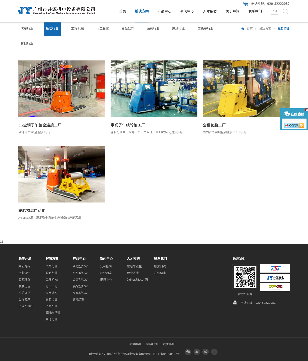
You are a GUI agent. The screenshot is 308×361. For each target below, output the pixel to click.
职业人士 (133, 272)
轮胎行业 (52, 28)
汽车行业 (27, 28)
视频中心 (106, 279)
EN (274, 11)
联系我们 (255, 11)
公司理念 (24, 279)
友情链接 (169, 344)
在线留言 (160, 272)
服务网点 (160, 266)
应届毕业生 (134, 266)
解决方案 (142, 11)
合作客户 (24, 299)
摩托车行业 (205, 28)
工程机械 (77, 28)
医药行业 (153, 28)
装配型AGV (80, 286)
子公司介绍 (25, 306)
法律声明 (135, 344)
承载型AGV (80, 266)
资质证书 (24, 292)
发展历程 (24, 286)
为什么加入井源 (137, 279)
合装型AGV (80, 279)
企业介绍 (24, 272)
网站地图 (152, 344)
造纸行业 (178, 28)
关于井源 (232, 11)
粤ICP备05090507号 (166, 353)
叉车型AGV (80, 292)
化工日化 (102, 28)
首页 (122, 11)
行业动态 (106, 272)
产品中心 (164, 11)
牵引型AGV (80, 272)
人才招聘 (210, 11)
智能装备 (79, 299)
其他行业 (27, 43)
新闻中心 (187, 11)
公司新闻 (106, 266)
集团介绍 (24, 266)
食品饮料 (127, 28)
